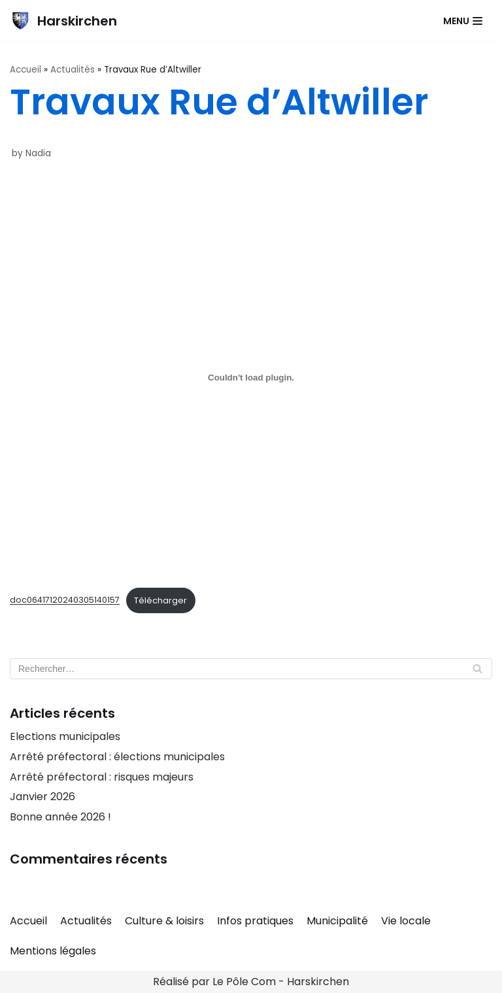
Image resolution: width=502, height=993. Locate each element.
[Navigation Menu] (462, 21)
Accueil (25, 69)
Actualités (72, 69)
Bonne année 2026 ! (60, 816)
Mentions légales (53, 950)
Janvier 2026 (42, 796)
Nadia (38, 153)
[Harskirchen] (63, 20)
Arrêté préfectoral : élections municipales (117, 756)
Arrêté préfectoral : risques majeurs (101, 776)
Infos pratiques (255, 920)
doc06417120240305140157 (65, 600)
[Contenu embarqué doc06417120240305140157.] (251, 378)
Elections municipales (65, 736)
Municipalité (337, 920)
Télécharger (160, 600)
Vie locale (406, 920)
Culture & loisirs (164, 920)
